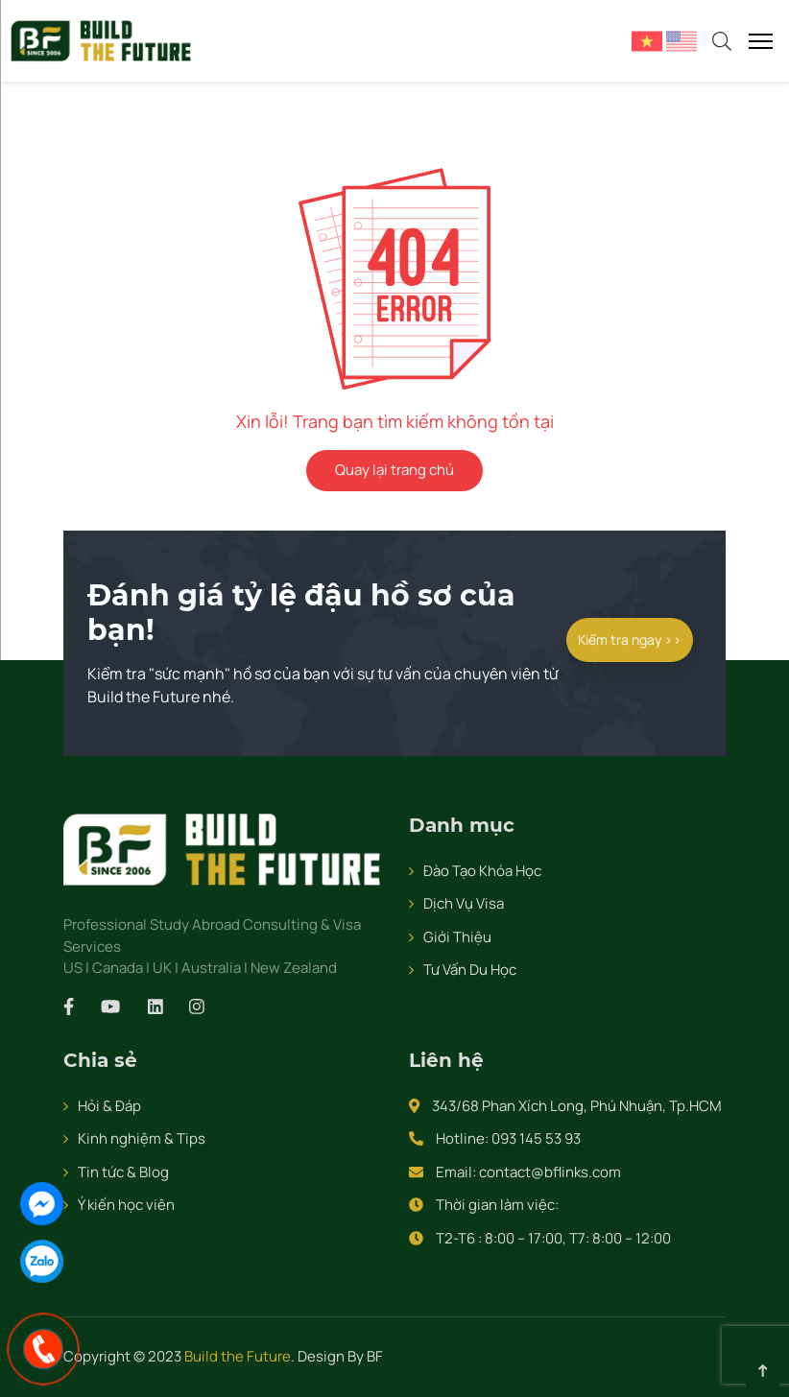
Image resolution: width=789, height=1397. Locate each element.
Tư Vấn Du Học (469, 969)
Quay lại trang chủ (394, 470)
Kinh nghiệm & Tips (141, 1138)
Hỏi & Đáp (109, 1106)
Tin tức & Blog (123, 1172)
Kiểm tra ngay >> (629, 639)
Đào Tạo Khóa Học (482, 871)
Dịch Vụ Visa (463, 903)
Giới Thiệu (457, 937)
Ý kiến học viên (126, 1205)
